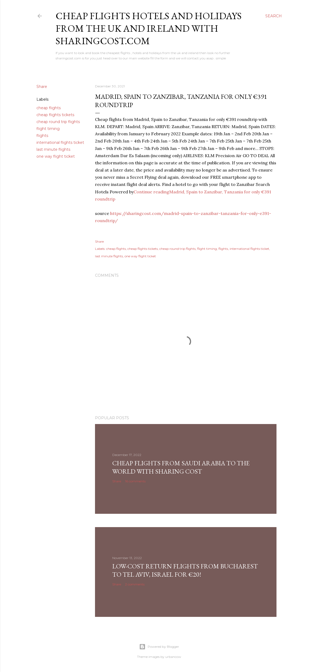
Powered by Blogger (159, 647)
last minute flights (53, 149)
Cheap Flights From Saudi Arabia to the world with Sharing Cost (181, 467)
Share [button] (41, 86)
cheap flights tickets (55, 114)
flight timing (48, 128)
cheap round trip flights (58, 121)
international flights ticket (60, 142)
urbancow (173, 657)
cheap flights (48, 107)
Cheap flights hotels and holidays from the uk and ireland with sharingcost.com (149, 28)
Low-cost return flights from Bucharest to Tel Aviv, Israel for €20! (185, 570)
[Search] (273, 16)
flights (42, 135)
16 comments (135, 481)
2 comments (134, 584)
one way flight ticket (55, 156)
